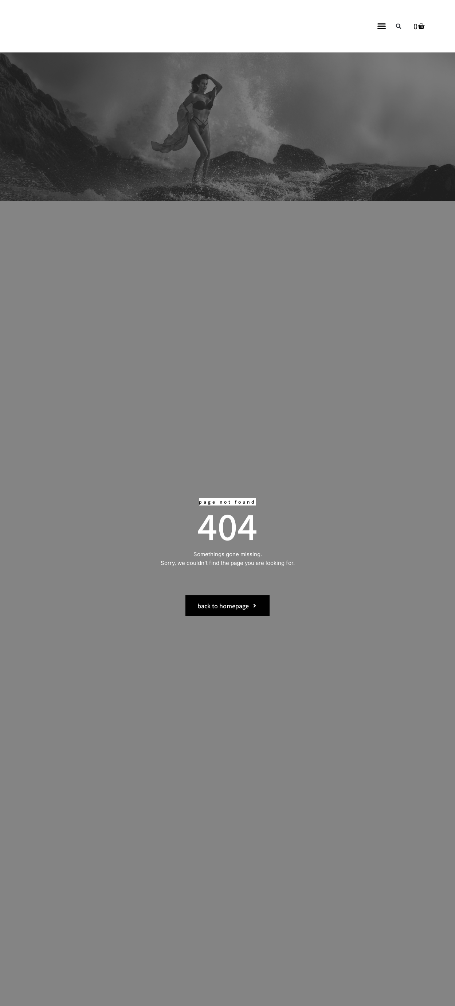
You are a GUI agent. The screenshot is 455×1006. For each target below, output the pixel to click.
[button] (382, 26)
